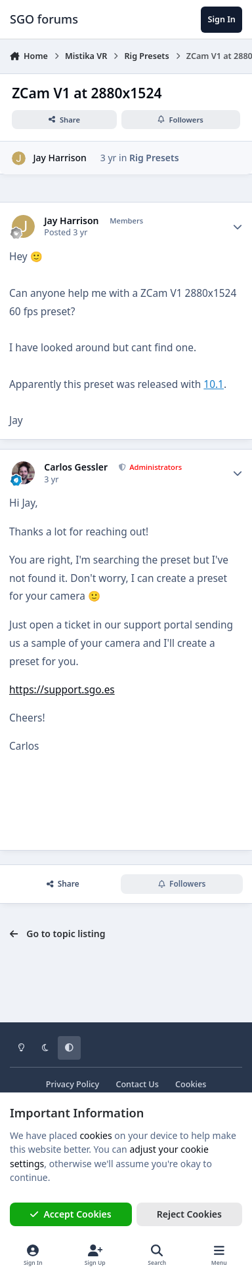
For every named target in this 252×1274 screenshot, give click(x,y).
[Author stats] (237, 227)
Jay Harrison (59, 157)
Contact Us (137, 1084)
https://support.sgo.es (62, 690)
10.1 (213, 384)
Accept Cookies (71, 1214)
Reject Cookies (189, 1214)
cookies (95, 1135)
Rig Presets (154, 157)
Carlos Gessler (76, 467)
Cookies (190, 1084)
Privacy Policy (72, 1084)
